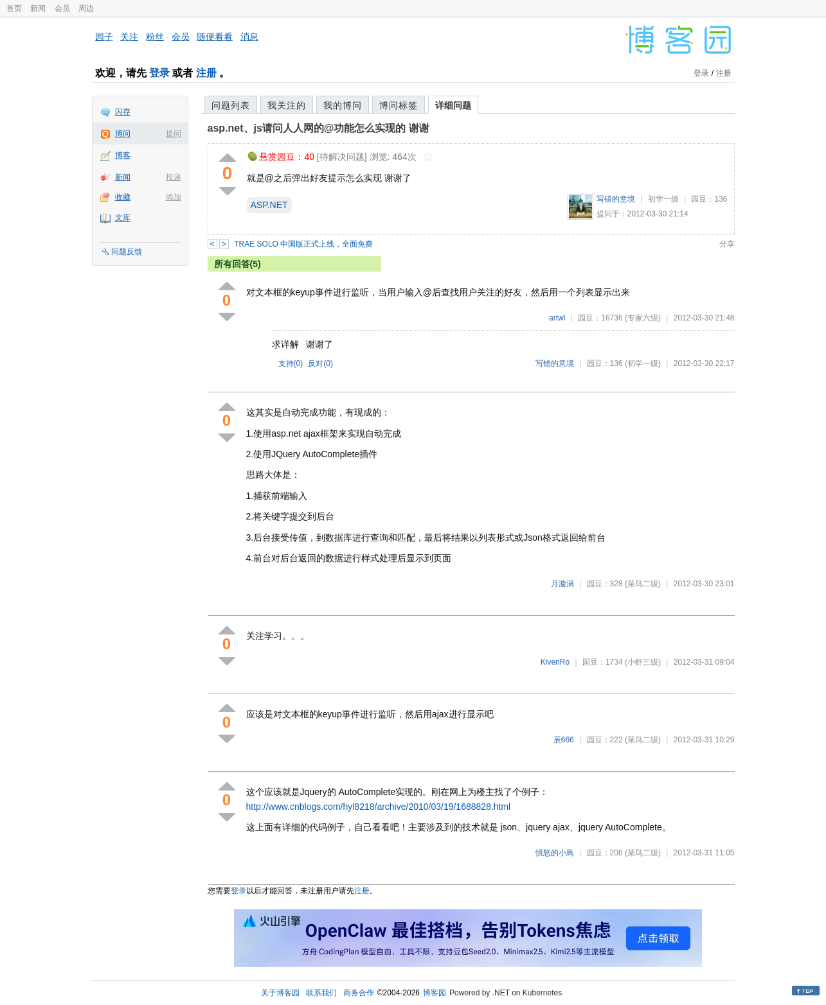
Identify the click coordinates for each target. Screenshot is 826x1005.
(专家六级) (643, 317)
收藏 (122, 197)
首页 (14, 8)
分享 (727, 244)
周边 (86, 8)
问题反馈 (126, 251)
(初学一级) (643, 363)
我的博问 (342, 105)
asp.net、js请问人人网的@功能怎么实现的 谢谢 (318, 128)
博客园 (434, 992)
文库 (122, 217)
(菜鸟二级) (643, 583)
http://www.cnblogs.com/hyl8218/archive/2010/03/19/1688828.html (378, 806)
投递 (173, 177)
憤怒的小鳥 (554, 852)
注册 (206, 72)
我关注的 (286, 105)
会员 (62, 8)
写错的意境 (616, 199)
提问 (173, 133)
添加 (173, 197)
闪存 (122, 111)
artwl (557, 317)
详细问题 (453, 105)
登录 (159, 72)
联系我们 (321, 992)
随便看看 (215, 36)
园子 (104, 36)
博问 (122, 133)
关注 (129, 36)
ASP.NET (269, 205)
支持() (290, 363)
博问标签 (398, 105)
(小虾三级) (643, 662)
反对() (320, 363)
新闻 (38, 8)
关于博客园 (280, 992)
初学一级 (663, 199)
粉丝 (155, 36)
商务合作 (358, 992)
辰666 (563, 739)
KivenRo (555, 662)
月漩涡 (562, 583)
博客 (122, 155)
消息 (249, 36)
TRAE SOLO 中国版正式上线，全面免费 (303, 244)
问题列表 (230, 105)
